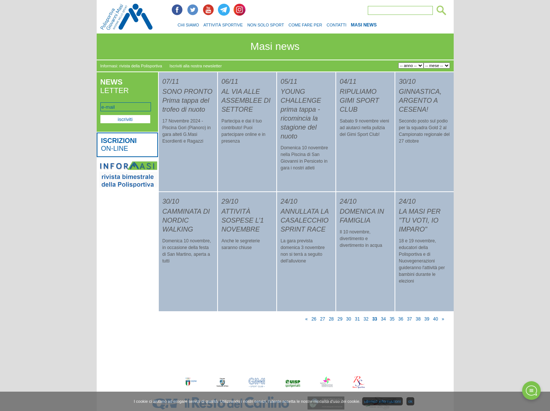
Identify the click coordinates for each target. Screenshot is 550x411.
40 (435, 319)
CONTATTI (336, 25)
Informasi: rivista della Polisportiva (131, 66)
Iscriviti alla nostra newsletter (196, 66)
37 (409, 319)
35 (392, 319)
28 (331, 319)
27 (322, 319)
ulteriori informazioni (382, 401)
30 (348, 319)
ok (410, 401)
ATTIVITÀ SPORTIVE (223, 25)
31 (357, 319)
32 (366, 319)
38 (418, 319)
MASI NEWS (364, 25)
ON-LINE (119, 144)
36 (400, 319)
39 (426, 319)
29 (340, 319)
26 (313, 319)
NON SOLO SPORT (265, 25)
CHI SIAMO (188, 25)
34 (383, 319)
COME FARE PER (305, 25)
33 (374, 319)
